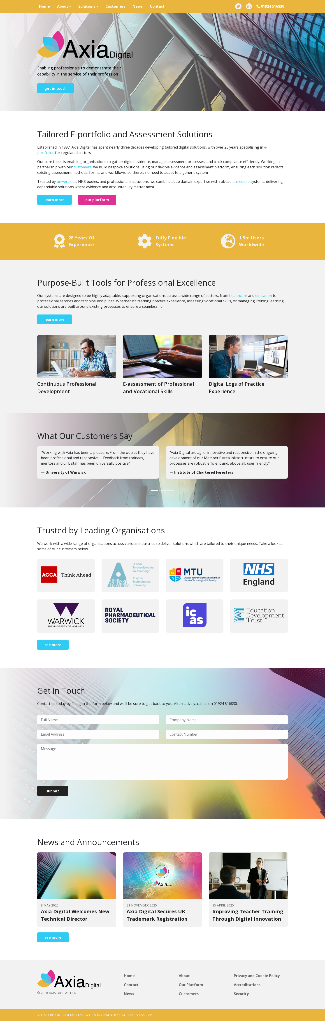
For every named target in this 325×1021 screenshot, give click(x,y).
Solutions (86, 6)
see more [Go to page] (52, 644)
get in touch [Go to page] (55, 88)
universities (66, 181)
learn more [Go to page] (54, 199)
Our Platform (191, 984)
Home (44, 6)
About (62, 6)
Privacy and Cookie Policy (257, 975)
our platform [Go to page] (97, 199)
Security (241, 993)
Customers (115, 6)
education (263, 295)
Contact (157, 6)
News (137, 6)
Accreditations (247, 984)
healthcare (238, 295)
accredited (241, 181)
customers (82, 167)
